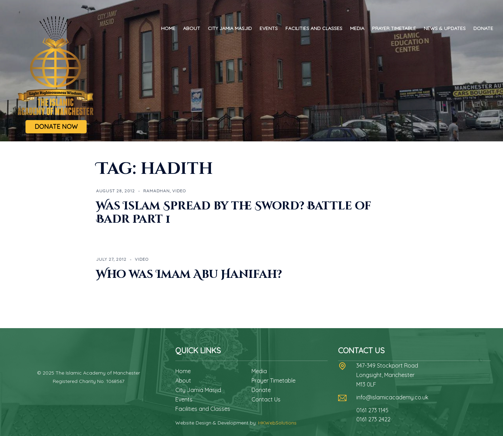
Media (357, 28)
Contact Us (266, 399)
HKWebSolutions (277, 423)
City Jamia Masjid (230, 28)
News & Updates (445, 28)
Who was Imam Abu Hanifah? (189, 274)
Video (179, 190)
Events (269, 28)
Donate (483, 28)
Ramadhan (156, 190)
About (191, 28)
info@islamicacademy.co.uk (392, 397)
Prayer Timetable (394, 28)
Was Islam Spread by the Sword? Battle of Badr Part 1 (233, 213)
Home (168, 28)
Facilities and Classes (313, 28)
